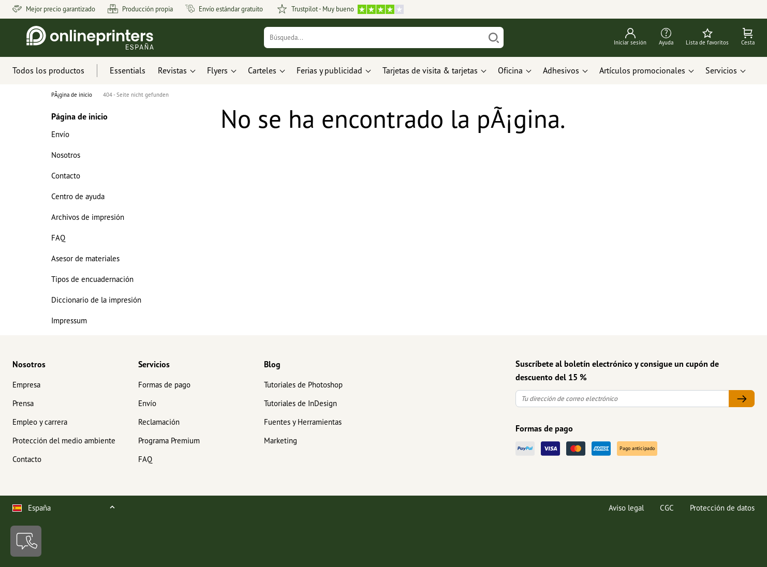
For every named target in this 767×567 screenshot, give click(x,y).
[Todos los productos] (58, 70)
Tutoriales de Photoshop (303, 385)
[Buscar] (493, 37)
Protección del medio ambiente (63, 440)
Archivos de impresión (87, 217)
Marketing (280, 440)
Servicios (154, 364)
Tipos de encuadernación (92, 279)
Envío (60, 134)
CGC (667, 508)
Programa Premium (169, 440)
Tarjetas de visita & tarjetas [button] (430, 70)
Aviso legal (626, 508)
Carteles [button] (262, 70)
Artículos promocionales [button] (642, 70)
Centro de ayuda (78, 196)
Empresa (26, 385)
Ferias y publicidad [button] (329, 70)
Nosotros (65, 155)
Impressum (69, 320)
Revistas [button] (172, 70)
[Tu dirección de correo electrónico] (622, 398)
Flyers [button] (217, 70)
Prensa (23, 403)
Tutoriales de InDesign (300, 403)
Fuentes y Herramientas (303, 422)
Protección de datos (722, 508)
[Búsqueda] (374, 37)
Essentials (127, 70)
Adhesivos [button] (561, 70)
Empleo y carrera (39, 422)
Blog (272, 364)
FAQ (58, 238)
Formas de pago (164, 385)
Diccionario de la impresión (96, 300)
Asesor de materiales (85, 258)
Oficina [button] (510, 70)
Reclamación (159, 422)
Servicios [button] (721, 70)
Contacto (65, 176)
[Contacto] (25, 541)
